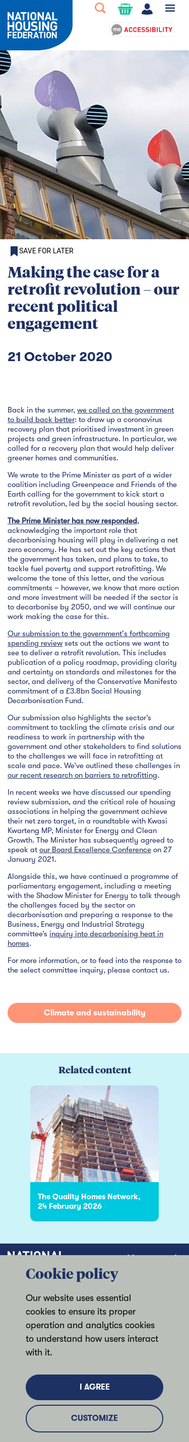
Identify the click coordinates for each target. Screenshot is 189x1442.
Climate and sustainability (95, 1012)
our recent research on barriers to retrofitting (82, 775)
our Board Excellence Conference (95, 849)
